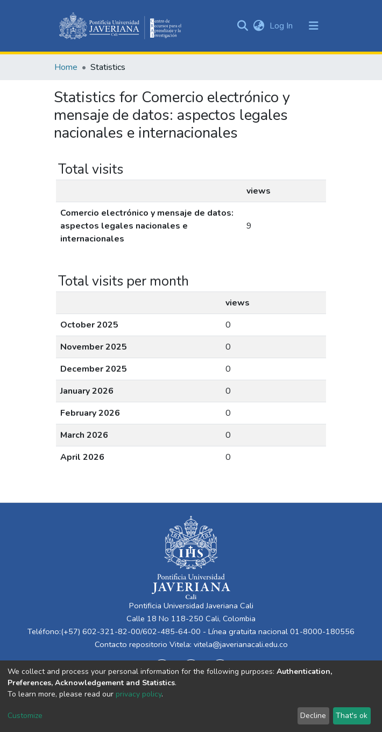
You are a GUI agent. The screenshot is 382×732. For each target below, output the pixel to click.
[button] (258, 25)
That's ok (351, 715)
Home (65, 67)
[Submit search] (242, 26)
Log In (282, 26)
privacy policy (138, 694)
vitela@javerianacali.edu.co (241, 644)
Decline (313, 715)
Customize (25, 715)
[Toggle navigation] (313, 26)
